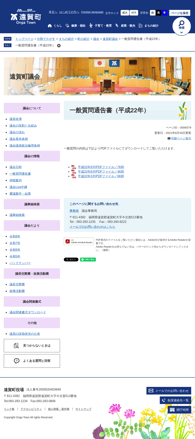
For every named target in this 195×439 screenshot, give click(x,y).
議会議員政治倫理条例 (25, 145)
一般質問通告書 (20, 173)
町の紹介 (84, 38)
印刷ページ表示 (181, 138)
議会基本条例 (19, 139)
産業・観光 (128, 25)
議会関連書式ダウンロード (28, 312)
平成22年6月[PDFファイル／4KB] (101, 171)
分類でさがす (46, 38)
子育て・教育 (103, 25)
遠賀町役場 (14, 389)
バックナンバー (20, 263)
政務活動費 (17, 291)
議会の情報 (32, 156)
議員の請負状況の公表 (25, 333)
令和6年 (15, 249)
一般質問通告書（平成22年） (35, 45)
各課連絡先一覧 (178, 400)
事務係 (74, 210)
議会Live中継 (18, 187)
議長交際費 (17, 284)
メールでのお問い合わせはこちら (92, 226)
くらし (58, 25)
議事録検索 (32, 204)
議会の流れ (17, 132)
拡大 (124, 12)
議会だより (32, 225)
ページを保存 (179, 13)
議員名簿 (16, 119)
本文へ (53, 11)
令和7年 (15, 243)
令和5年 (15, 256)
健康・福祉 (78, 25)
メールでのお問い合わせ (172, 390)
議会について (32, 108)
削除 (59, 45)
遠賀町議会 (110, 38)
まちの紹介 (151, 25)
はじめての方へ (69, 11)
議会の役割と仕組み (23, 125)
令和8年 (15, 236)
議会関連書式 (32, 301)
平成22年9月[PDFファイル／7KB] (101, 167)
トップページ (24, 38)
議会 (96, 38)
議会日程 (16, 167)
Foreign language (92, 11)
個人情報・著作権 (58, 408)
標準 (133, 12)
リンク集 (9, 408)
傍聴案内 (16, 180)
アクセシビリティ (31, 408)
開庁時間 (183, 409)
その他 (32, 323)
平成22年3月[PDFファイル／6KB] (101, 176)
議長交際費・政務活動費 (32, 273)
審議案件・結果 (20, 193)
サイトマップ (83, 408)
